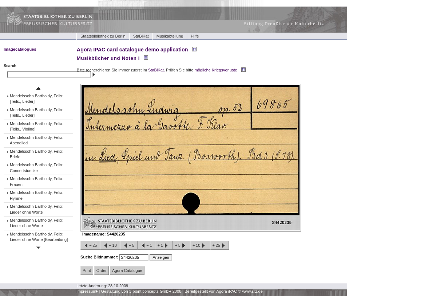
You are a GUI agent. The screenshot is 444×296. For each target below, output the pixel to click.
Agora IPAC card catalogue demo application (132, 49)
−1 (146, 245)
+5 (181, 245)
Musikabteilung (169, 36)
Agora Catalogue (127, 270)
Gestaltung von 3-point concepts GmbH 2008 (141, 291)
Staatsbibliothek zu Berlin (103, 36)
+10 (200, 245)
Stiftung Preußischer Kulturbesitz (284, 23)
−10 (110, 245)
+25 (220, 245)
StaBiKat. (156, 70)
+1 (163, 245)
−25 (90, 245)
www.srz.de (252, 291)
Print (87, 270)
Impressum (86, 291)
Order (101, 270)
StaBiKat (141, 36)
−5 (128, 245)
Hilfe (195, 36)
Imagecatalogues (20, 49)
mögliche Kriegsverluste (216, 70)
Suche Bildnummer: (99, 257)
